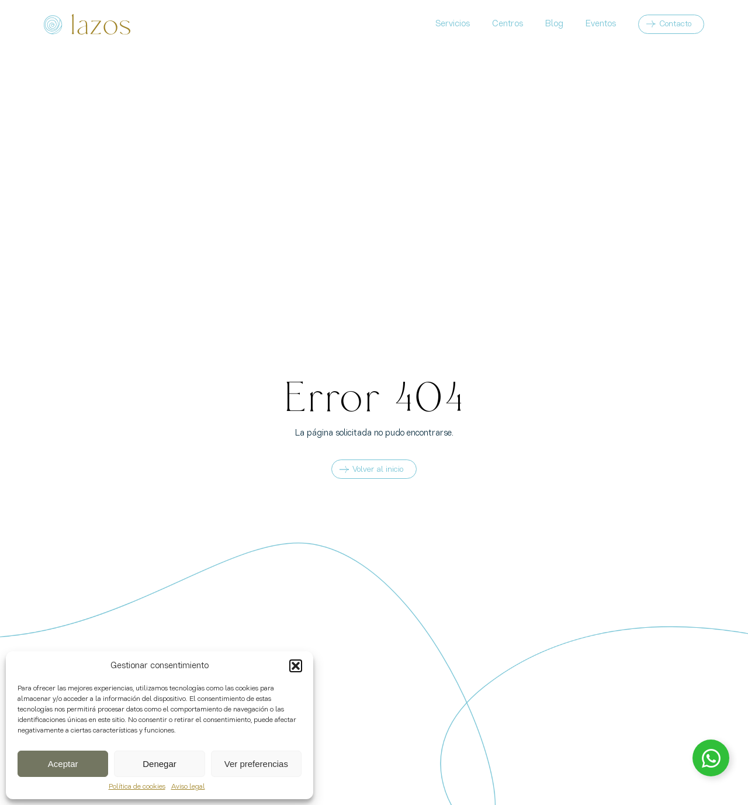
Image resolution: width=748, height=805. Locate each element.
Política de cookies (137, 786)
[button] (296, 666)
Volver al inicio (372, 469)
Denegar (159, 764)
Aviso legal (188, 786)
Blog (554, 24)
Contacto (675, 24)
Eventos (601, 24)
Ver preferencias (256, 764)
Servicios (452, 24)
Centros (507, 24)
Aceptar (63, 764)
